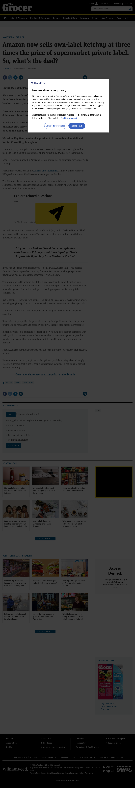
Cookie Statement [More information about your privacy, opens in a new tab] (69, 118)
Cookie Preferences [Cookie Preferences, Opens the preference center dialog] (55, 125)
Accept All (77, 125)
